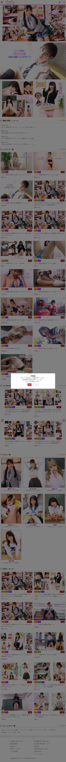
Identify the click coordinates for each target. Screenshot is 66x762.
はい (29, 384)
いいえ (36, 384)
